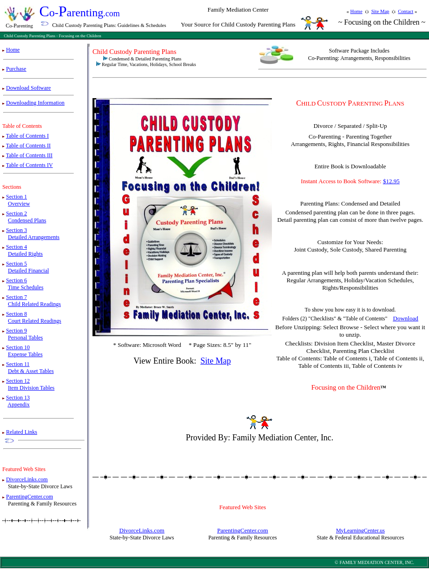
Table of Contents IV (29, 165)
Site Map (380, 11)
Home (356, 11)
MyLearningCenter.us (360, 530)
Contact (405, 11)
